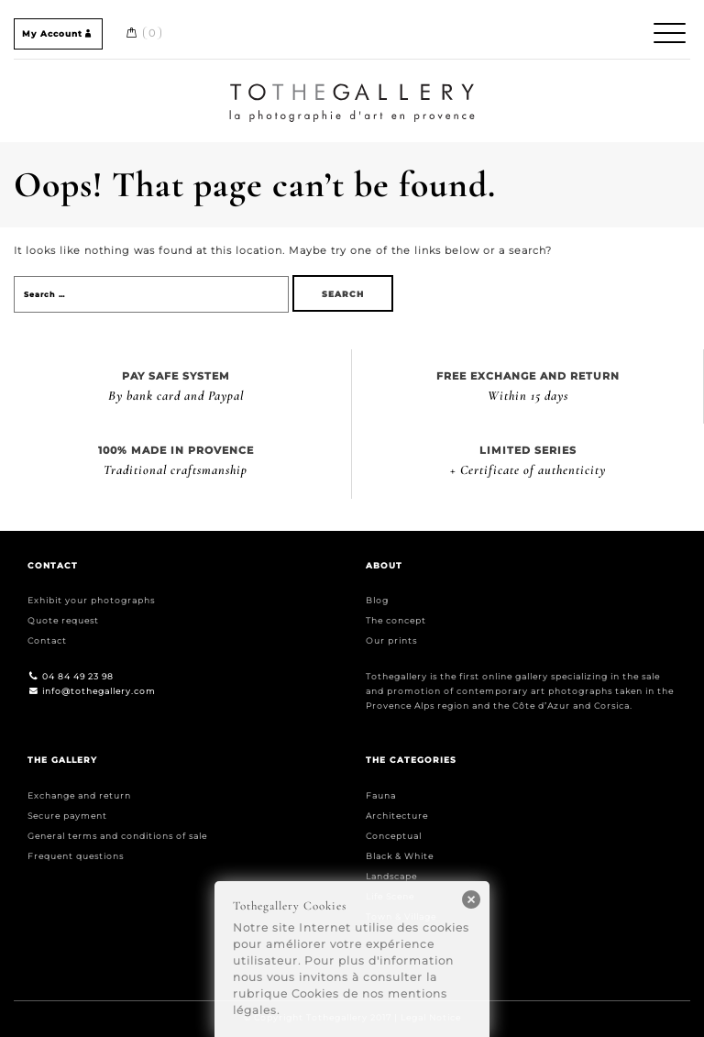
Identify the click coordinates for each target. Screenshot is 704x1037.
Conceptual (394, 836)
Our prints (391, 640)
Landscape (391, 876)
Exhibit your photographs (91, 600)
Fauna (381, 795)
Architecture (397, 816)
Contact (47, 640)
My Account (58, 33)
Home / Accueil (352, 86)
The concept (396, 620)
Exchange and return (79, 795)
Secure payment (67, 816)
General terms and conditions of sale (117, 836)
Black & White (400, 856)
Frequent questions (76, 856)
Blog (377, 600)
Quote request (63, 620)
